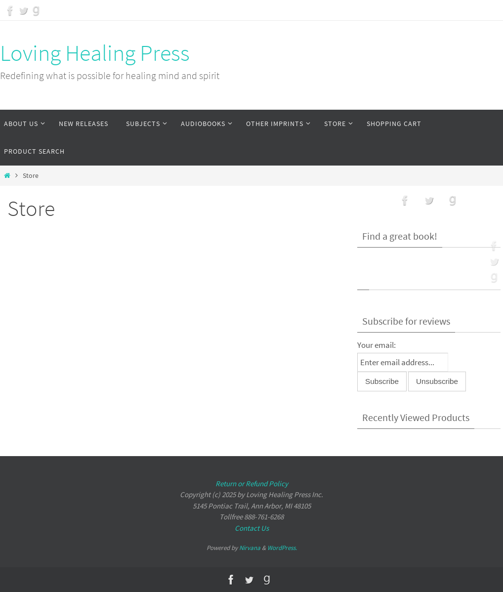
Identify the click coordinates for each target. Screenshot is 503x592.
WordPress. (282, 548)
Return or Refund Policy (251, 483)
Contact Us (252, 528)
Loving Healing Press (95, 53)
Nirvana (249, 548)
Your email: (376, 344)
